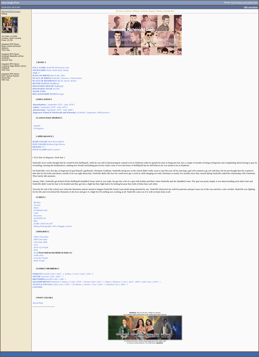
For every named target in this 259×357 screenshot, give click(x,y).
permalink (253, 7)
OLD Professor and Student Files (244, 2)
